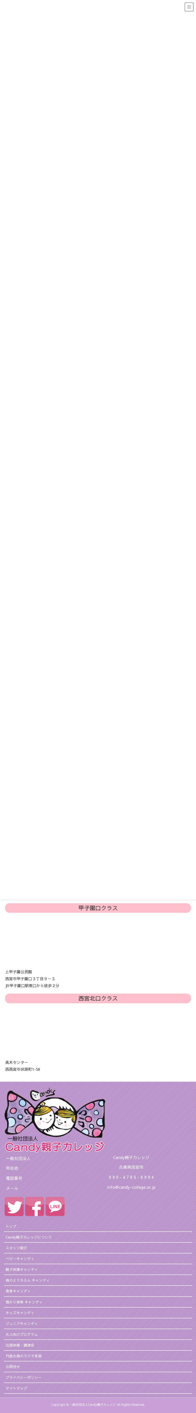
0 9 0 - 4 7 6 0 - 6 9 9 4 (131, 1177)
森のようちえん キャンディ (28, 1280)
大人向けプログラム (22, 1334)
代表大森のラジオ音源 (24, 1355)
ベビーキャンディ (20, 1258)
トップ (11, 1226)
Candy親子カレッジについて (29, 1237)
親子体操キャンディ (22, 1269)
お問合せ (13, 1366)
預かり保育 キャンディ (24, 1301)
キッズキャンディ (20, 1312)
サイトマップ (16, 1388)
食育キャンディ (18, 1290)
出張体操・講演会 (20, 1345)
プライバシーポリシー (24, 1377)
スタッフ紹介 (16, 1247)
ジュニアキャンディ (22, 1323)
